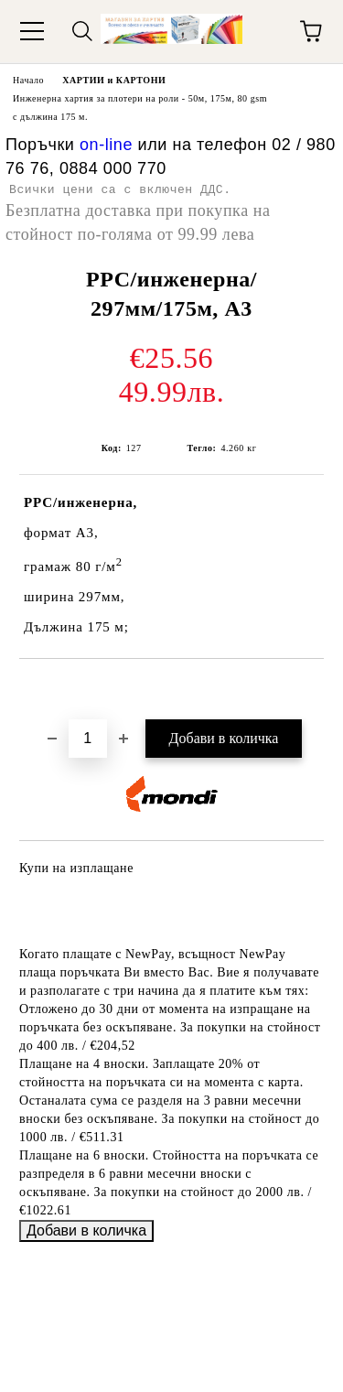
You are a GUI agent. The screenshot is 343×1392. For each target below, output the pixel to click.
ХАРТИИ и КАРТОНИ (114, 80)
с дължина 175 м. (50, 117)
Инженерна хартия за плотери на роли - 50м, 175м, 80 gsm (140, 98)
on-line (106, 144)
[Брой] (88, 738)
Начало (28, 80)
